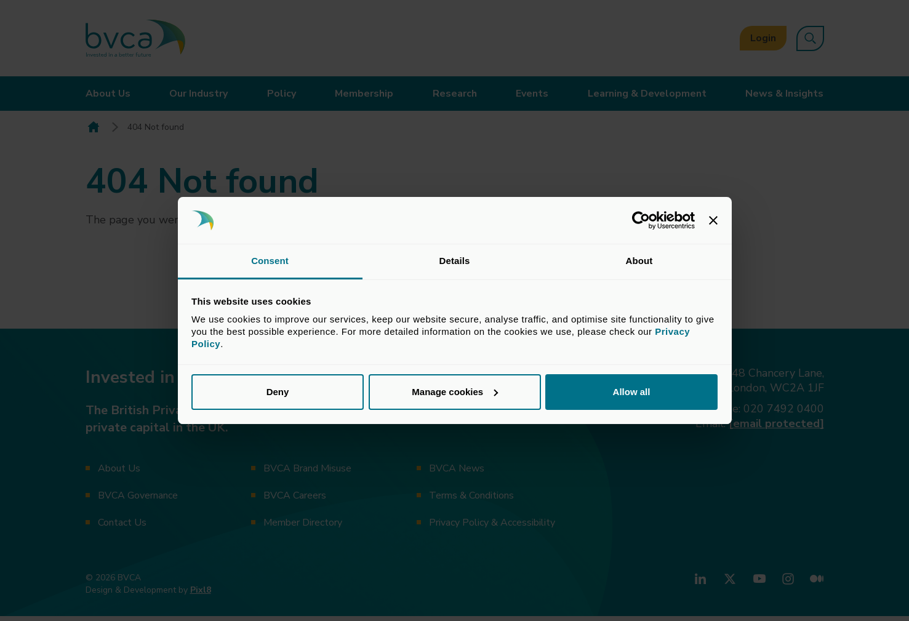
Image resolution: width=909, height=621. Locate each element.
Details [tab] (454, 260)
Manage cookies (455, 392)
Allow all (632, 392)
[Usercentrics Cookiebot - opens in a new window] (641, 220)
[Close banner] (713, 220)
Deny (277, 392)
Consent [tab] (270, 260)
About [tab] (639, 260)
